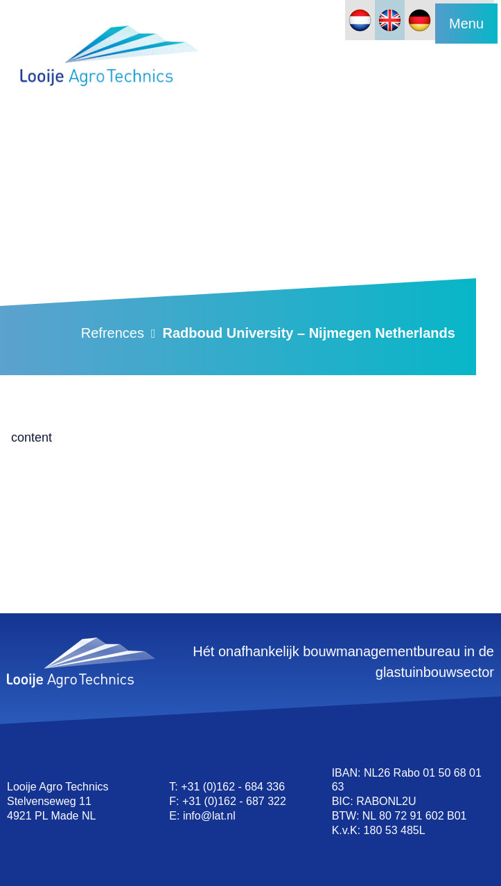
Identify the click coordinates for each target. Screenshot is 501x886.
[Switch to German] (419, 20)
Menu (466, 23)
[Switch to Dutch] (360, 20)
